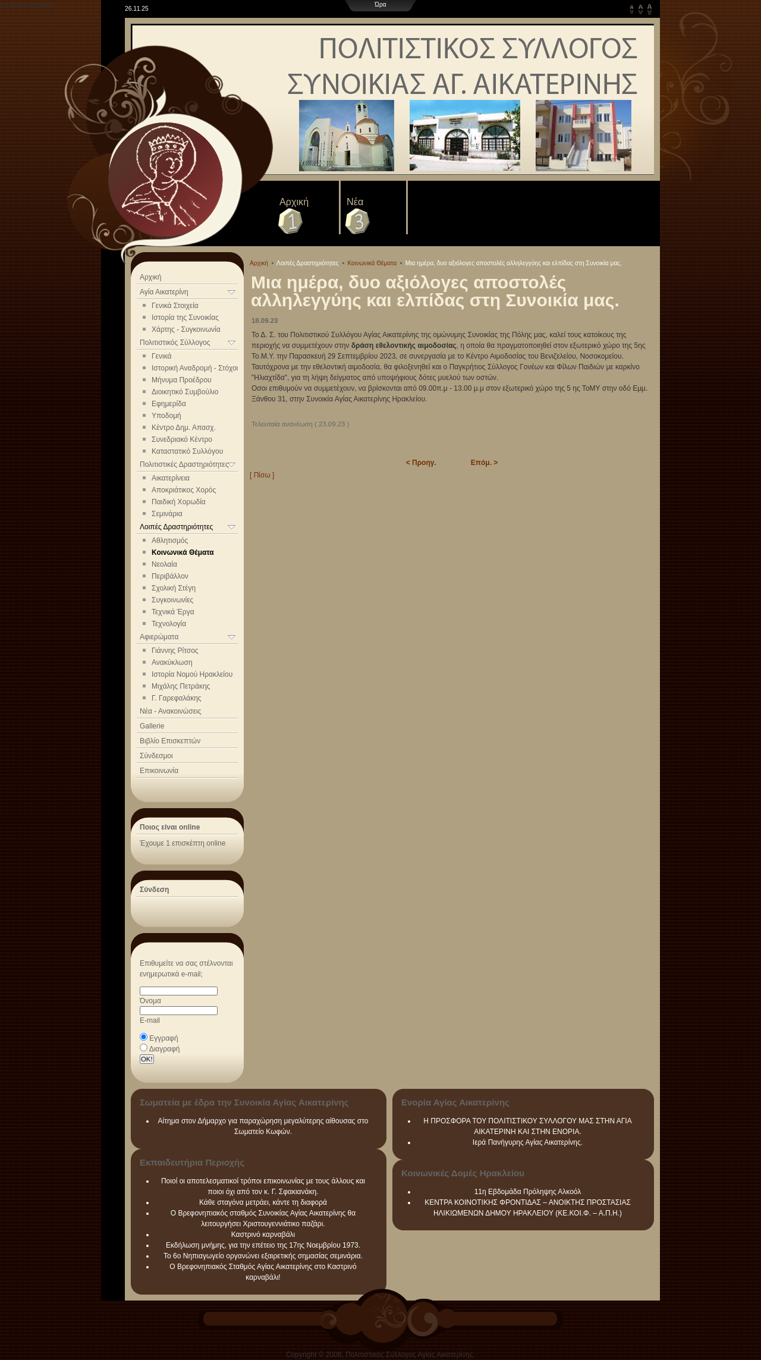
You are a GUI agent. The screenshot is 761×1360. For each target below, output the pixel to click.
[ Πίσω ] (262, 475)
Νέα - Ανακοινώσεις (170, 711)
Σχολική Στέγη (174, 588)
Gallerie (152, 726)
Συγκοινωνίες (172, 600)
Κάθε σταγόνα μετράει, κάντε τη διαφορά (263, 1202)
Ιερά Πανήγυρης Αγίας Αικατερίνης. (528, 1142)
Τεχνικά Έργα (173, 612)
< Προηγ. (421, 462)
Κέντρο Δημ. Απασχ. (184, 427)
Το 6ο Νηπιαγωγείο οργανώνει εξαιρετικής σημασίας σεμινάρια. (263, 1256)
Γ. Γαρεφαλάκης (177, 698)
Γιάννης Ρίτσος (175, 650)
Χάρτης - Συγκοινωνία (186, 329)
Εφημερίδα (169, 404)
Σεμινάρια (167, 514)
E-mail (150, 1020)
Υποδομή (166, 416)
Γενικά (161, 356)
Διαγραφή (164, 1049)
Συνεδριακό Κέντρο (182, 439)
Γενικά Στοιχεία (175, 305)
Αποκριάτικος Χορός (184, 490)
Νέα (355, 201)
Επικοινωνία (159, 771)
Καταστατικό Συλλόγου (187, 451)
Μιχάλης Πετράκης (181, 686)
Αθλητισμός (170, 540)
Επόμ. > (484, 462)
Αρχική (294, 201)
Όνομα (150, 1001)
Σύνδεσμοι (156, 756)
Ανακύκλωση (172, 662)
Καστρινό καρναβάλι (263, 1234)
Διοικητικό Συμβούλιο (185, 392)
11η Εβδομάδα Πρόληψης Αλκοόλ (527, 1192)
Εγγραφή (163, 1038)
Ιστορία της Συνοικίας (185, 317)
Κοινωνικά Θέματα (183, 552)
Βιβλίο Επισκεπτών (170, 741)
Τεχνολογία (169, 624)
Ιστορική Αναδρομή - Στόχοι (195, 368)
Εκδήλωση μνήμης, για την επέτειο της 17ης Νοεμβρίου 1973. (263, 1245)
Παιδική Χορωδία (179, 502)
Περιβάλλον (170, 576)
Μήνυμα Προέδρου (182, 380)
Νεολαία (164, 564)
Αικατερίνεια (171, 478)
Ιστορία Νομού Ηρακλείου (192, 674)
